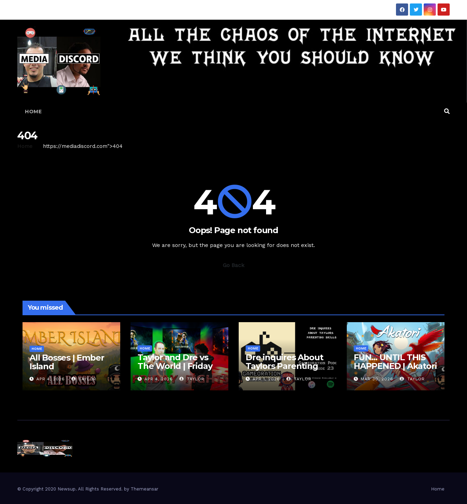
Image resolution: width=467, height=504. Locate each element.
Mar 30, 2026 (377, 379)
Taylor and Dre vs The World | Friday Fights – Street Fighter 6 (175, 370)
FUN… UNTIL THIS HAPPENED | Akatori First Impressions (395, 366)
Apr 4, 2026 (50, 379)
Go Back (233, 265)
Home (33, 111)
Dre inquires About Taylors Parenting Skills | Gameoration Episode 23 (286, 370)
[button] (447, 111)
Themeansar (144, 489)
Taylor (83, 379)
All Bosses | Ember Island (66, 362)
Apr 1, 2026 (266, 379)
